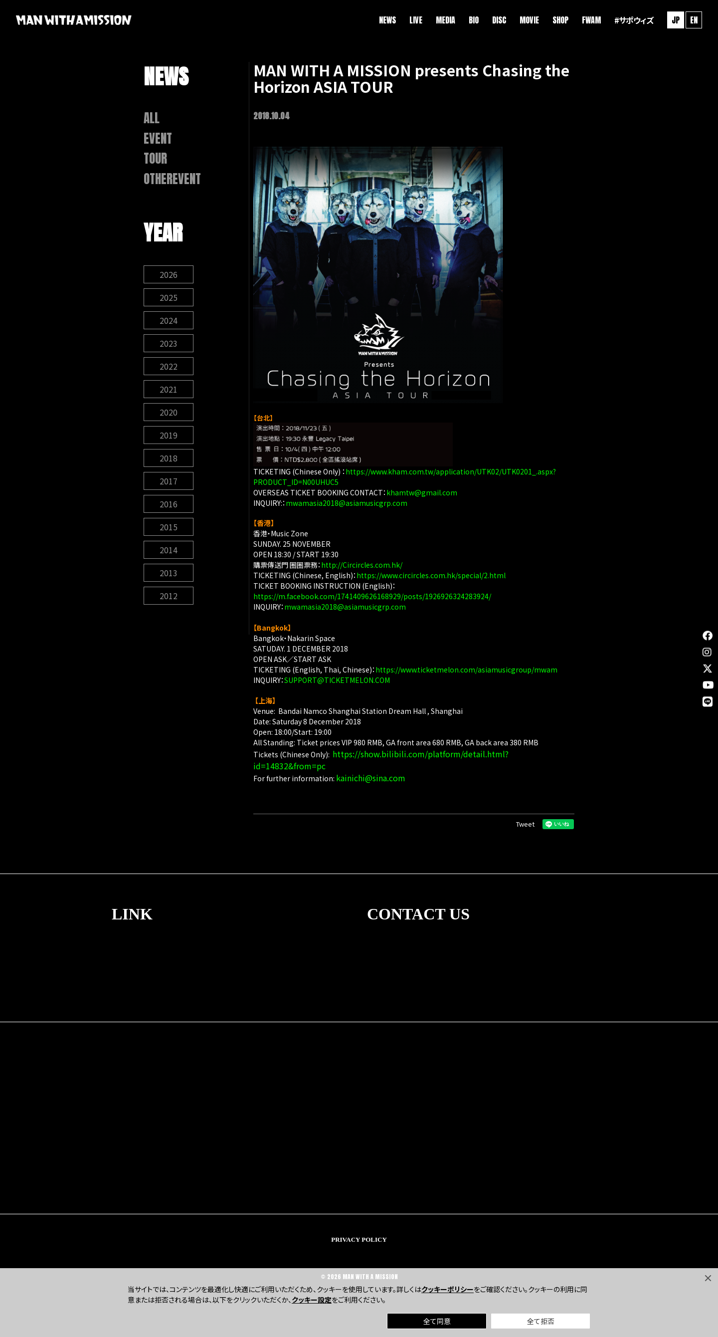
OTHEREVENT (172, 179)
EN (694, 20)
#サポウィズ (633, 20)
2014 (169, 550)
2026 (169, 274)
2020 (169, 412)
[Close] (708, 1278)
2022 (169, 366)
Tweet (525, 824)
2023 (169, 343)
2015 (169, 527)
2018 (169, 458)
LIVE (415, 20)
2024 (169, 320)
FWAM (591, 20)
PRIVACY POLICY (359, 1239)
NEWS (387, 20)
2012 (169, 596)
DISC (499, 20)
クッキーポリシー (447, 1289)
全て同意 (437, 1321)
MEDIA (445, 20)
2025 (169, 297)
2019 (169, 435)
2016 (169, 504)
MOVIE (529, 20)
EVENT (158, 139)
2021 (169, 389)
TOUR (155, 159)
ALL (152, 118)
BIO (474, 20)
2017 (169, 481)
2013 (169, 573)
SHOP (560, 20)
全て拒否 (540, 1321)
